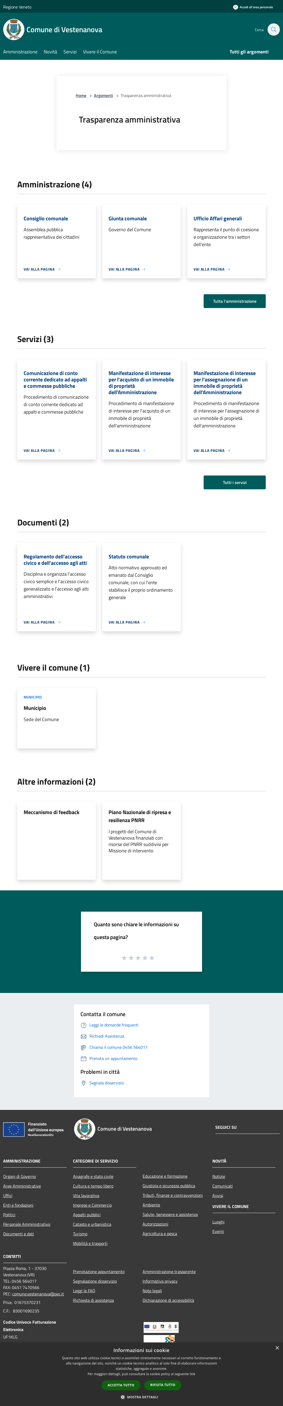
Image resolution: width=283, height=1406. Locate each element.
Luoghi (218, 1222)
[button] (141, 1397)
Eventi (218, 1231)
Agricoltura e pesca (160, 1233)
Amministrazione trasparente (169, 1271)
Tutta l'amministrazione (234, 301)
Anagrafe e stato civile (93, 1176)
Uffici (7, 1195)
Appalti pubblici (87, 1214)
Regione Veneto (17, 7)
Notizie (218, 1176)
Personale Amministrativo (26, 1224)
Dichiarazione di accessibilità (168, 1300)
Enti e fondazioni (18, 1205)
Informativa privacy (160, 1281)
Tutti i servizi (235, 482)
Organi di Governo (19, 1176)
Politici (9, 1214)
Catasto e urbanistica (92, 1224)
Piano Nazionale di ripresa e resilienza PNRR (140, 816)
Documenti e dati (18, 1234)
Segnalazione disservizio (95, 1281)
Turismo (80, 1234)
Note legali (152, 1290)
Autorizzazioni (155, 1224)
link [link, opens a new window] (192, 1374)
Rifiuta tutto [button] (162, 1385)
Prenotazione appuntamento (99, 1271)
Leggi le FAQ (84, 1290)
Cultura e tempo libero (93, 1186)
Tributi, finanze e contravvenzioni (173, 1195)
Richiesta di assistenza (93, 1300)
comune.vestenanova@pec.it (38, 1294)
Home (81, 95)
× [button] (277, 1348)
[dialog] (141, 1374)
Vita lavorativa (86, 1195)
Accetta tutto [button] (121, 1385)
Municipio (33, 697)
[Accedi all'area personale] (253, 7)
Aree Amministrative (22, 1186)
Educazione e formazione (165, 1176)
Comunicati (222, 1186)
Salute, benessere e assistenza (170, 1214)
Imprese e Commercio (92, 1205)
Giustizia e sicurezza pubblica (169, 1185)
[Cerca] (273, 29)
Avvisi (217, 1195)
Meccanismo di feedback (51, 812)
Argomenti (103, 95)
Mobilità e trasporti (90, 1243)
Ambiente (151, 1205)
